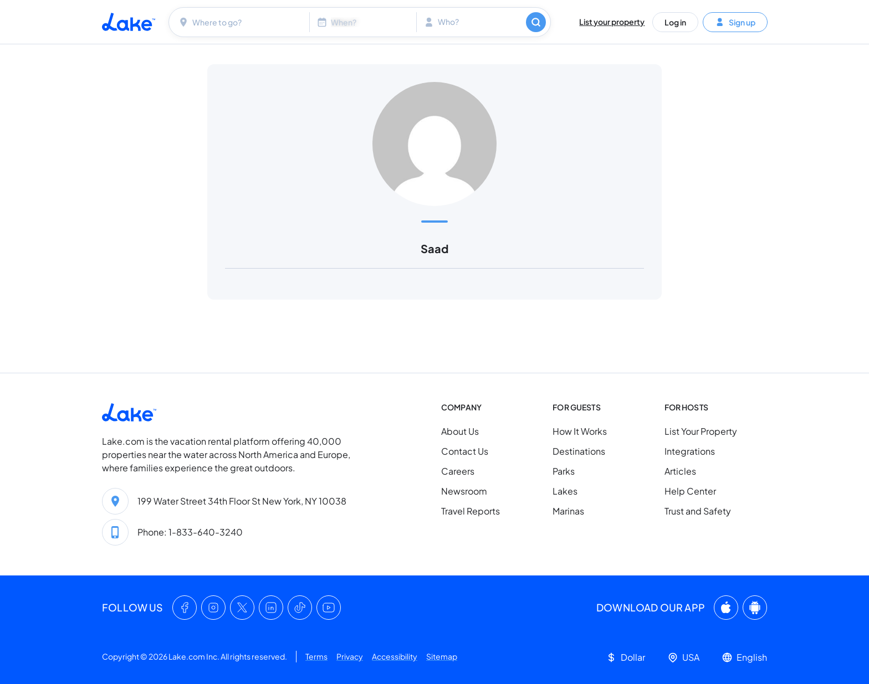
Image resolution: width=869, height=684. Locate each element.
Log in (675, 22)
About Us (460, 431)
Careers (457, 471)
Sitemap (441, 656)
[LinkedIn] (271, 607)
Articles (680, 471)
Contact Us (464, 451)
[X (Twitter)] (242, 607)
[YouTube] (328, 607)
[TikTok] (300, 607)
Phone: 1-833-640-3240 (190, 532)
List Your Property (700, 431)
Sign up (735, 22)
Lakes (565, 491)
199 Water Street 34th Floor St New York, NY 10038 (241, 501)
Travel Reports (470, 511)
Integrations (689, 451)
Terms (316, 656)
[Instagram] (213, 607)
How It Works (580, 431)
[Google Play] (755, 607)
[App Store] (726, 607)
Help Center (690, 491)
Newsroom (464, 491)
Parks (564, 471)
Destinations (579, 451)
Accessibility (394, 656)
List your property (612, 22)
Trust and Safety (697, 511)
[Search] (536, 22)
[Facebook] (184, 607)
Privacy (349, 656)
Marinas (568, 511)
